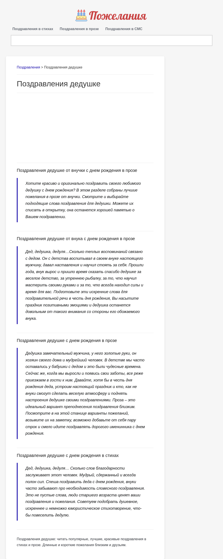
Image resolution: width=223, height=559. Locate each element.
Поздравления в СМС (123, 29)
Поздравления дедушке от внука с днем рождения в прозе (76, 238)
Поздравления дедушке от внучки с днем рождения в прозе (77, 170)
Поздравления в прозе (79, 29)
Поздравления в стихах (32, 29)
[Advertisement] (85, 127)
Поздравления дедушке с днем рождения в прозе (67, 340)
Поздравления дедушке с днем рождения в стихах (68, 455)
